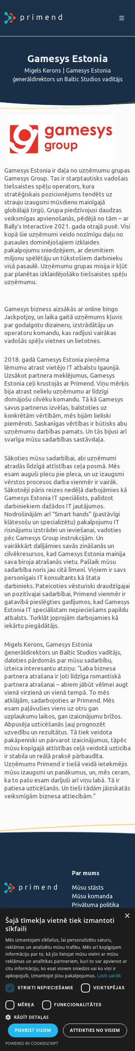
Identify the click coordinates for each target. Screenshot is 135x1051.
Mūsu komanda (92, 896)
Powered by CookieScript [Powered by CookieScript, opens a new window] (31, 1043)
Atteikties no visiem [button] (95, 1030)
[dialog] (67, 979)
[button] (67, 1017)
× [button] (127, 916)
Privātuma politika (95, 905)
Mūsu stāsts (88, 887)
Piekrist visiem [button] (33, 1030)
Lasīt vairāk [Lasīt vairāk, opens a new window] (109, 976)
